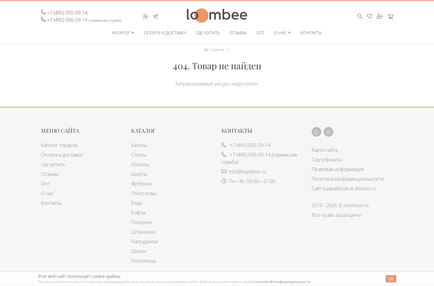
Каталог (121, 33)
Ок (391, 278)
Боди (137, 203)
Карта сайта (325, 150)
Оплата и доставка (165, 33)
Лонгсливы (144, 193)
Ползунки (141, 222)
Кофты (138, 212)
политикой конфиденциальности (282, 281)
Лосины (140, 164)
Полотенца (143, 260)
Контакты (311, 33)
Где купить (208, 33)
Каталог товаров (59, 145)
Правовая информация (338, 169)
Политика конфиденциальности (348, 179)
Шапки (138, 251)
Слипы (138, 154)
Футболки (141, 183)
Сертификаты (327, 159)
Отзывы (238, 33)
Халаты (139, 145)
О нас (280, 33)
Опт (260, 33)
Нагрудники (144, 241)
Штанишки (143, 231)
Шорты (139, 174)
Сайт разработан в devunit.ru (344, 188)
